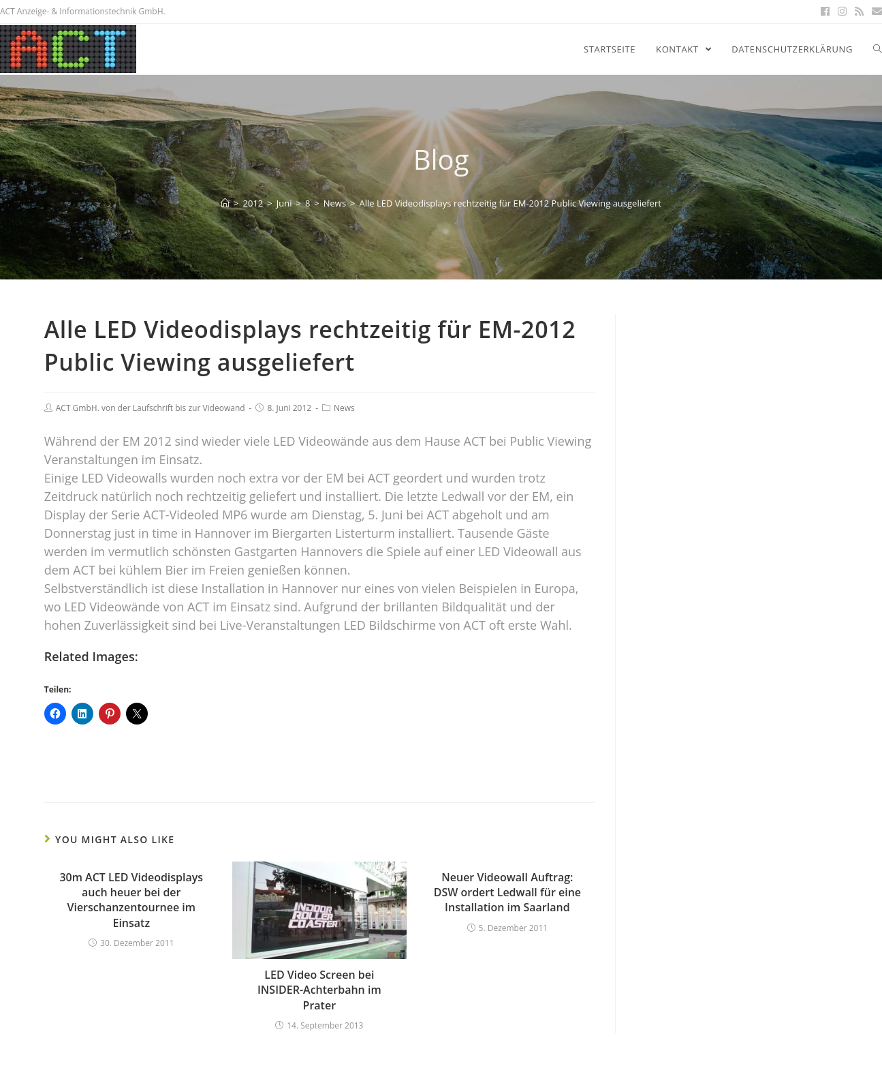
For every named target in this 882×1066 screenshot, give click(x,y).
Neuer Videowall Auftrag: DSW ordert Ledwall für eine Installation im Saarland (507, 892)
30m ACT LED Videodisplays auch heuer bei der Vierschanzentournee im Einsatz (131, 900)
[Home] (225, 203)
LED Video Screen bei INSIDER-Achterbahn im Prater (319, 990)
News (344, 408)
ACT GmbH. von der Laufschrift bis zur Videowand (150, 408)
